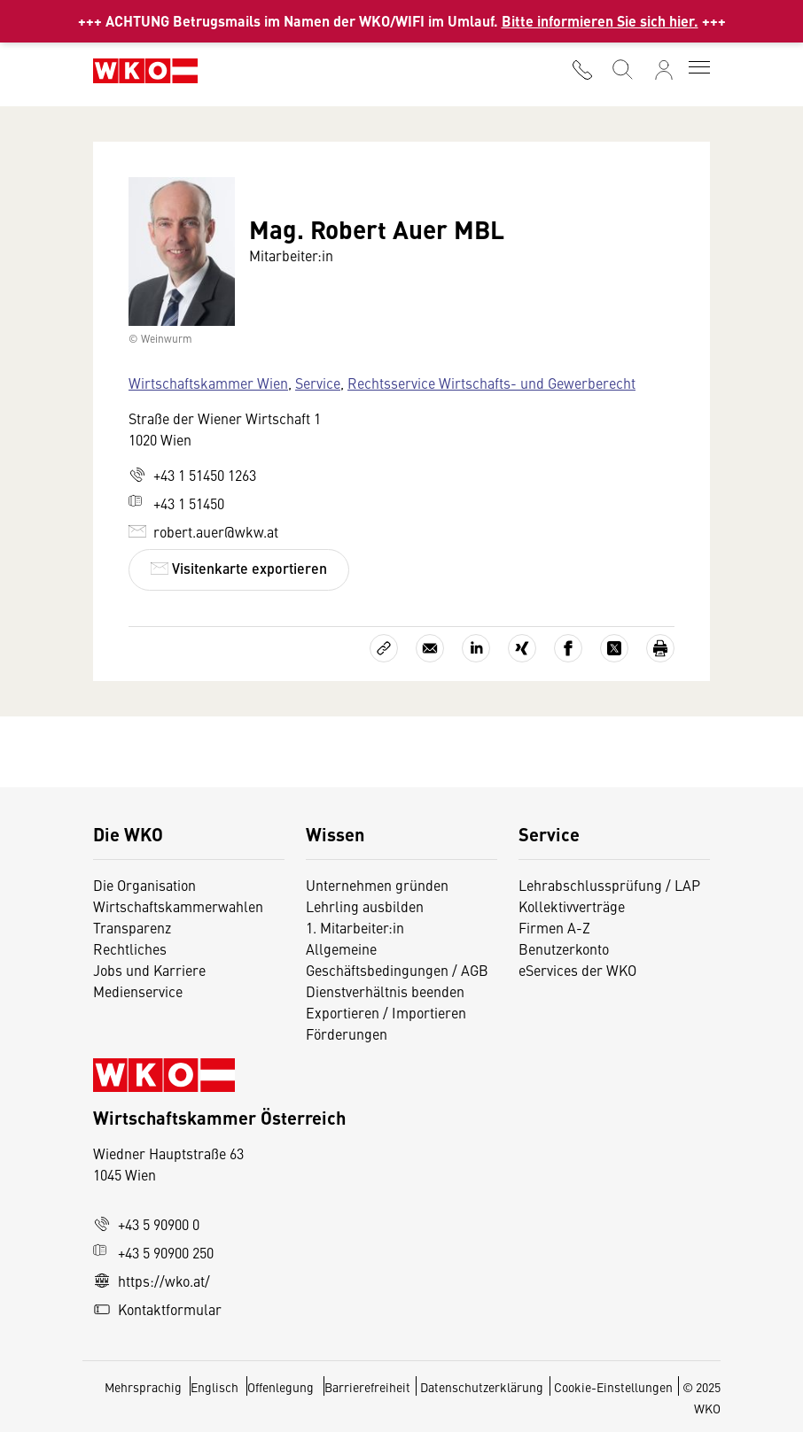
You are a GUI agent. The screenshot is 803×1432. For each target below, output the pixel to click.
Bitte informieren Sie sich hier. (600, 21)
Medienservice (138, 991)
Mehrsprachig (144, 1387)
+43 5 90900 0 (146, 1224)
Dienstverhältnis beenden (385, 991)
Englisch (216, 1387)
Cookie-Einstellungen (613, 1387)
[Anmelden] (664, 70)
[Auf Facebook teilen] (568, 648)
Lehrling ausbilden (365, 906)
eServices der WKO (577, 969)
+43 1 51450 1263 (192, 474)
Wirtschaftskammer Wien (208, 382)
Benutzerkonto (563, 948)
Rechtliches (130, 948)
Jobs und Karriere (149, 969)
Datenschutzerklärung (481, 1387)
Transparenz (132, 927)
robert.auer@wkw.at (203, 531)
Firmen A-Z (554, 927)
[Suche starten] (621, 67)
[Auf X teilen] (614, 648)
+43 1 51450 (176, 503)
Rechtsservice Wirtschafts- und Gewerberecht (491, 382)
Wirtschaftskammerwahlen (178, 906)
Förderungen (346, 1033)
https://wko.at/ (151, 1280)
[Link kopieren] (384, 648)
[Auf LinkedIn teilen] (476, 648)
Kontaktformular (157, 1309)
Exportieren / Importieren (386, 1012)
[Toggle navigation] (699, 69)
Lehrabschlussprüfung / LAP (609, 884)
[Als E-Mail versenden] (430, 648)
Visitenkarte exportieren (239, 568)
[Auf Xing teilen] (522, 648)
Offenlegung (280, 1387)
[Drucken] (660, 648)
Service (317, 382)
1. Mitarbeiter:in (355, 927)
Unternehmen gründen (377, 884)
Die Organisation (144, 884)
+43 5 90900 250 (153, 1252)
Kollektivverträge (571, 906)
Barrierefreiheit (367, 1387)
